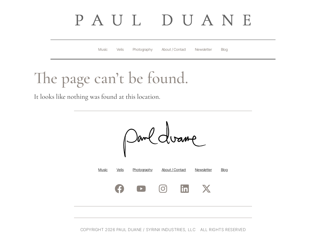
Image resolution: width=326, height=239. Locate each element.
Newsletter (203, 49)
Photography (142, 49)
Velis (120, 49)
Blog (224, 49)
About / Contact (174, 49)
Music (103, 49)
